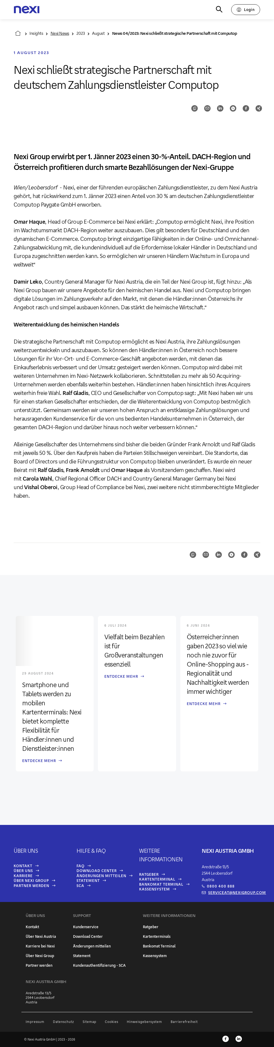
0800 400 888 (221, 886)
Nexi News (60, 33)
